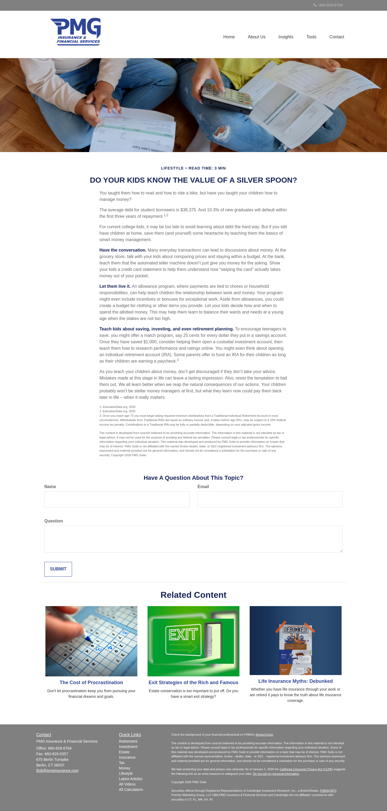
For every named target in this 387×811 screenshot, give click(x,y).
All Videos (127, 784)
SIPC (333, 790)
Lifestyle (126, 773)
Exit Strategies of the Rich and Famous (193, 682)
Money (124, 768)
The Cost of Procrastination (91, 682)
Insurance (127, 757)
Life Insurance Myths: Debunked (295, 681)
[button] (255, 34)
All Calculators (131, 789)
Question (53, 521)
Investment (128, 746)
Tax (122, 763)
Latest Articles (130, 779)
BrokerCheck (264, 734)
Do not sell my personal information (276, 773)
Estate (124, 752)
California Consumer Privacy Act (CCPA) (306, 769)
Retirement (128, 741)
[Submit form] (58, 569)
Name (50, 486)
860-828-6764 (328, 5)
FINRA (324, 790)
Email (203, 486)
